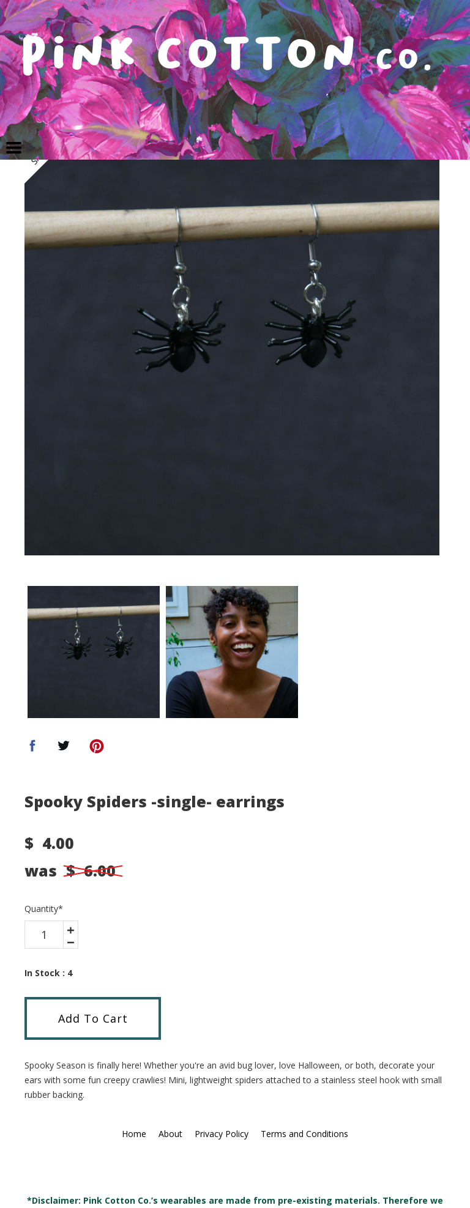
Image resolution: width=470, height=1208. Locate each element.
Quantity (43, 908)
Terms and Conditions (304, 1133)
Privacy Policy (221, 1133)
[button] (13, 147)
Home (134, 1133)
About (170, 1133)
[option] (231, 348)
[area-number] (44, 935)
